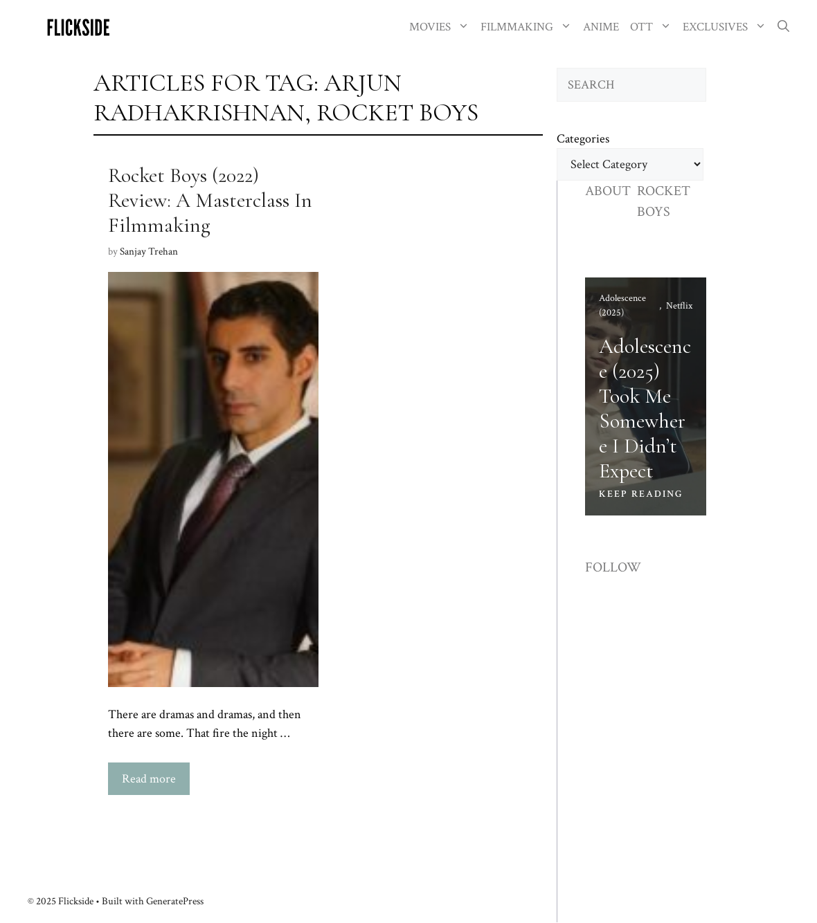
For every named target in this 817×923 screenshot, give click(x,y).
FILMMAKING (529, 27)
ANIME (601, 27)
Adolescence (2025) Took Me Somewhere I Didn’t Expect (645, 408)
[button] (783, 27)
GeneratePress (175, 901)
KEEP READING (641, 494)
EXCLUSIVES (727, 27)
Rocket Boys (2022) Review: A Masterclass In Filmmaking (210, 200)
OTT (653, 27)
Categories (583, 139)
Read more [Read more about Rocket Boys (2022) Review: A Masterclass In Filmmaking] (149, 779)
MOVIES (442, 27)
